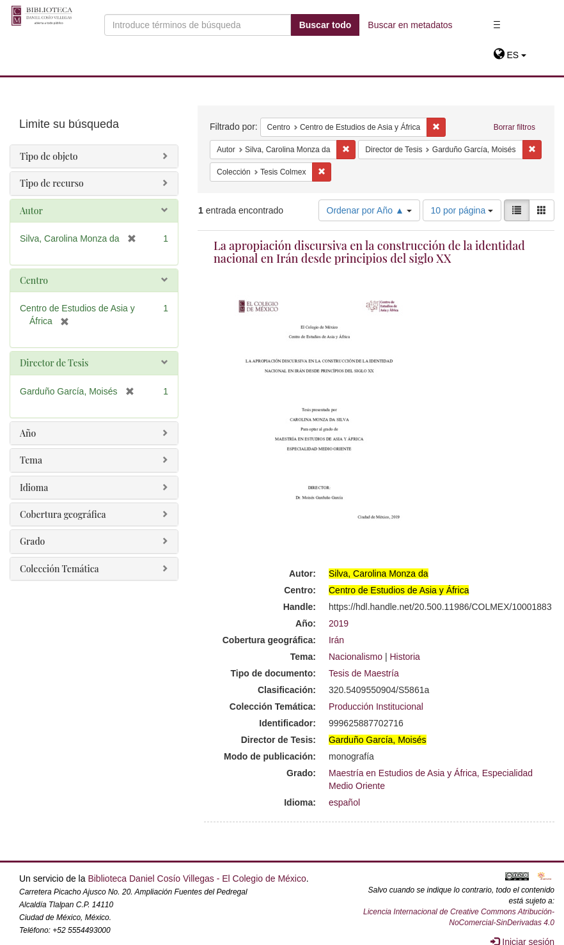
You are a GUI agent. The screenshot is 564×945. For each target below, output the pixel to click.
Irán (336, 640)
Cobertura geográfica (63, 514)
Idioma (34, 487)
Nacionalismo (355, 657)
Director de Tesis (54, 363)
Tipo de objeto (49, 156)
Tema (31, 460)
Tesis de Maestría (364, 673)
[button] (510, 55)
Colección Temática (59, 569)
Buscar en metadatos (410, 25)
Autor (31, 211)
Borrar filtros (514, 127)
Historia (404, 657)
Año (28, 433)
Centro (34, 280)
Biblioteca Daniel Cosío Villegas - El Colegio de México (197, 878)
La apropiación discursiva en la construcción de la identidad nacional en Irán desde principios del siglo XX (369, 252)
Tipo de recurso (52, 183)
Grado (32, 541)
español (344, 802)
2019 (339, 623)
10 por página (462, 210)
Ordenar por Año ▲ (369, 210)
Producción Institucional (376, 706)
